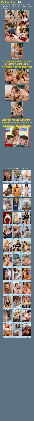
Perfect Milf (11, 1)
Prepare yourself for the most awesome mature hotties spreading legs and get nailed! (17, 63)
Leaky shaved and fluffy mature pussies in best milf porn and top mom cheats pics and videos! (17, 122)
